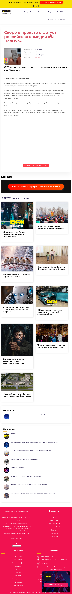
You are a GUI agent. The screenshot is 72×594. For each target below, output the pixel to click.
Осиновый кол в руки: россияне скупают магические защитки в (13, 361)
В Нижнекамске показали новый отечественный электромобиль (49, 312)
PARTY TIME (54, 520)
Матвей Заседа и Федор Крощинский (25, 459)
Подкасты (52, 12)
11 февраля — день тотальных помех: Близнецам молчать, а (33, 493)
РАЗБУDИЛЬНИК (54, 523)
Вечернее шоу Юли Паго (54, 527)
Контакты (61, 20)
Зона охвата (18, 560)
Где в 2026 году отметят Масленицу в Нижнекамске (50, 227)
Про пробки (54, 533)
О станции (52, 20)
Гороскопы (54, 536)
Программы (42, 12)
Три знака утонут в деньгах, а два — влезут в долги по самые (33, 414)
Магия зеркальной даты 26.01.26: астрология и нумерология (34, 442)
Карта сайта (18, 582)
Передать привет (18, 579)
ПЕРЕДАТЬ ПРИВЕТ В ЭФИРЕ (51, 2)
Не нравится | (42, 165)
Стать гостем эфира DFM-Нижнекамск (36, 186)
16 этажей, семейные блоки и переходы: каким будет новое (17, 395)
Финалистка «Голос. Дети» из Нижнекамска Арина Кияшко (51, 268)
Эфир (26, 12)
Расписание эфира (18, 563)
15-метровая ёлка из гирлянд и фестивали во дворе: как (51, 346)
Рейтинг (18, 576)
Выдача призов (18, 585)
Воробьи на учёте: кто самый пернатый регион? (16, 275)
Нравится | (29, 165)
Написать (44, 563)
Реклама (33, 12)
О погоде (54, 530)
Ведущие (18, 566)
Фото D (13, 434)
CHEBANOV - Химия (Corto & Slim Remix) (26, 476)
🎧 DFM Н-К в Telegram (56, 585)
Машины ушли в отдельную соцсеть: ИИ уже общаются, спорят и (16, 309)
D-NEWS (60, 12)
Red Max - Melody (17, 467)
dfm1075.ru (48, 592)
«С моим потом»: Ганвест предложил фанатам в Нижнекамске (14, 234)
